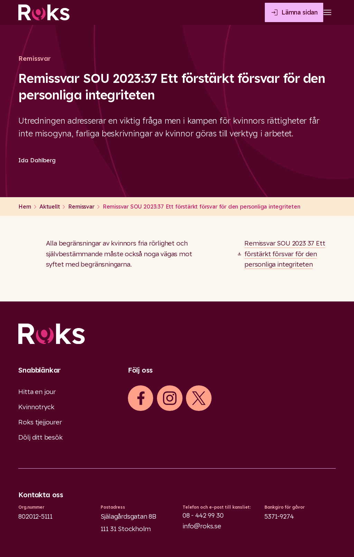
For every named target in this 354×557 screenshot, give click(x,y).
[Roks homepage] (43, 12)
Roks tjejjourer (40, 422)
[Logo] (176, 334)
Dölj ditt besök (40, 437)
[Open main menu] (327, 12)
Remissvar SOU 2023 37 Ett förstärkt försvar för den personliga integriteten (284, 253)
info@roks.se (202, 526)
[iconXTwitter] (199, 398)
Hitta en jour (37, 391)
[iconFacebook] (141, 398)
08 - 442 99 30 (203, 515)
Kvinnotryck (36, 407)
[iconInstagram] (170, 398)
